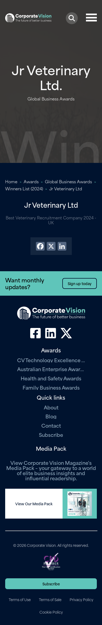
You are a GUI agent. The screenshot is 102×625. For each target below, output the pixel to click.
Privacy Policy (81, 599)
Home (11, 181)
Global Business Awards (68, 181)
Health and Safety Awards (51, 378)
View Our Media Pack (33, 503)
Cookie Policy (51, 612)
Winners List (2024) (24, 188)
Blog (51, 416)
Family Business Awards (51, 387)
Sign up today (79, 283)
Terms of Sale (50, 599)
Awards (31, 181)
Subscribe (51, 434)
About (51, 407)
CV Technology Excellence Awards (51, 359)
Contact (51, 425)
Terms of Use (20, 599)
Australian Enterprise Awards (51, 368)
